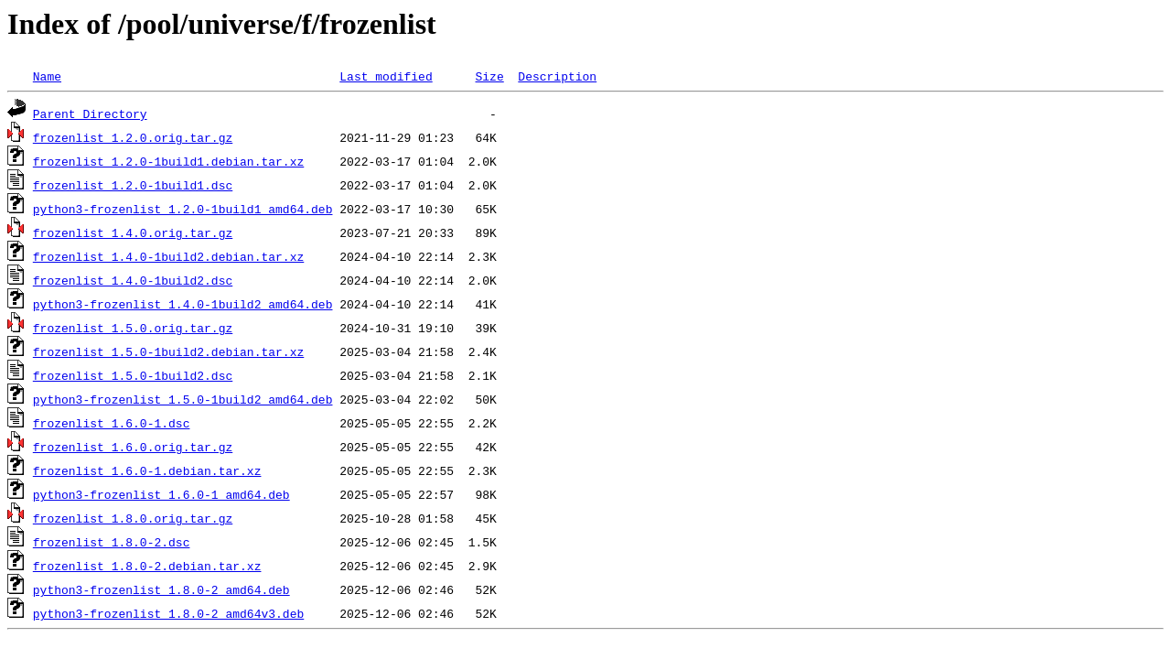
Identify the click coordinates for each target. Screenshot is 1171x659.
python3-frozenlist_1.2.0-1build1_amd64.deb (183, 208)
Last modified (385, 76)
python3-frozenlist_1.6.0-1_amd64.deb (161, 494)
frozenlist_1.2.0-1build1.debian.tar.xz (168, 161)
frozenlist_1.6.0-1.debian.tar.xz (147, 470)
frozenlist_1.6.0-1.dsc (111, 423)
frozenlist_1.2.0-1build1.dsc (132, 185)
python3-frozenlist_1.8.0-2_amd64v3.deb (168, 613)
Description (557, 76)
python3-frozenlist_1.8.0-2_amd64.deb (161, 589)
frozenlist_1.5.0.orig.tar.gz (132, 327)
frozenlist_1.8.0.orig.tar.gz (132, 518)
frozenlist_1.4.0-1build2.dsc (132, 280)
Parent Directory (90, 113)
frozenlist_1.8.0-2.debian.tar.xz (147, 565)
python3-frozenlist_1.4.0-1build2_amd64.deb (183, 304)
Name (47, 76)
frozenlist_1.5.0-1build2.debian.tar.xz (168, 351)
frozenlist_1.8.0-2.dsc (111, 542)
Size (489, 76)
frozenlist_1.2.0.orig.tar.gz (132, 137)
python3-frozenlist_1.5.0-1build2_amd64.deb (183, 399)
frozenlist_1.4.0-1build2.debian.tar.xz (168, 256)
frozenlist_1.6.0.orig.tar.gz (132, 446)
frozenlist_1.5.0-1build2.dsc (132, 375)
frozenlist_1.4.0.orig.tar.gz (132, 232)
